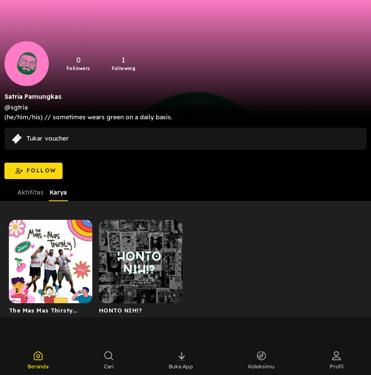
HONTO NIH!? (120, 310)
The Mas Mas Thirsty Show (41, 312)
